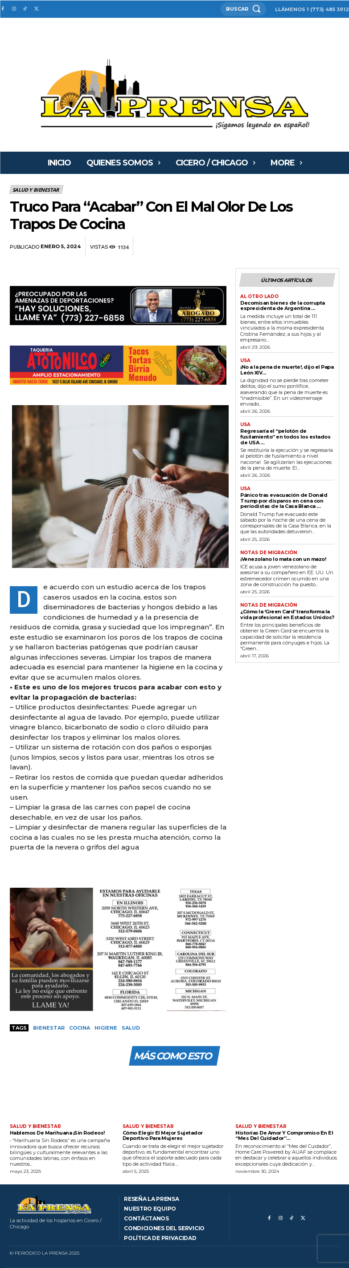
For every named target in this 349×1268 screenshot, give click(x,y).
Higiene (105, 1028)
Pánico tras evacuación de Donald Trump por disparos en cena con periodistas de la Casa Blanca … (283, 500)
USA (245, 360)
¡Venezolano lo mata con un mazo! (283, 559)
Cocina (79, 1028)
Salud (131, 1028)
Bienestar (49, 1028)
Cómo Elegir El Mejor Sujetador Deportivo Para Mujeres (163, 1136)
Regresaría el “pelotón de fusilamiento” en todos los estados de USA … (285, 436)
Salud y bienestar (36, 189)
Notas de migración (268, 553)
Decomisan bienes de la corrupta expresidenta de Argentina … (282, 306)
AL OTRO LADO (259, 296)
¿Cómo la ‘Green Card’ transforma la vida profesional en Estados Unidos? (287, 614)
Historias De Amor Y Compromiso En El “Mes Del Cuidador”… (284, 1136)
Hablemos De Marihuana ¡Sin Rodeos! (57, 1133)
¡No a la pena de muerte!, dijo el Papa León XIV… (286, 370)
